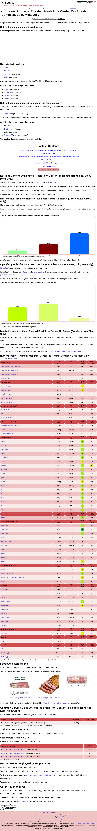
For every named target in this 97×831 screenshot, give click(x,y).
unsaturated (36, 272)
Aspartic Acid (9, 92)
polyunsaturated (6, 275)
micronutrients (51, 183)
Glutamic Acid (5, 457)
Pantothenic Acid (6, 541)
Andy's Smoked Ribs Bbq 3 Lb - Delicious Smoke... (48, 698)
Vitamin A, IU (4, 569)
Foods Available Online (48, 153)
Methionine (4, 481)
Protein (3, 518)
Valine (6, 77)
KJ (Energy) (4, 657)
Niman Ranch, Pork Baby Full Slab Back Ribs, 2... (20, 698)
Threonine (7, 71)
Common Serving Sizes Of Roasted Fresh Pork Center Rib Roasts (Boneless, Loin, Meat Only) (48, 156)
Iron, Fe (3, 597)
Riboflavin (4, 545)
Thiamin (3, 549)
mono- (83, 272)
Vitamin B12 (4, 553)
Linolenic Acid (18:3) (7, 433)
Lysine (3, 478)
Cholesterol (4, 633)
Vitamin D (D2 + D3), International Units (12, 577)
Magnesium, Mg (5, 601)
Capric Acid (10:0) (6, 386)
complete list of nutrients (57, 351)
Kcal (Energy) (5, 653)
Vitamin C (3, 561)
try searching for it (74, 351)
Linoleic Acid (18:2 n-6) (7, 430)
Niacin (2, 537)
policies (67, 815)
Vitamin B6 (4, 557)
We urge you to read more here (85, 823)
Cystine (6, 98)
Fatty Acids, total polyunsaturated (10, 370)
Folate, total (4, 533)
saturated (25, 272)
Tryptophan (8, 129)
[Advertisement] (48, 48)
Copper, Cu (4, 593)
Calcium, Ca (4, 589)
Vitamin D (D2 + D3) (7, 573)
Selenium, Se (5, 617)
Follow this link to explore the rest (55, 703)
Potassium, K (5, 613)
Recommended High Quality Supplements (48, 163)
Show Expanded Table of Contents (48, 169)
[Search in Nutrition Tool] (44, 19)
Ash (2, 649)
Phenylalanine (5, 486)
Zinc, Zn (3, 625)
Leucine (7, 89)
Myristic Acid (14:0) (6, 394)
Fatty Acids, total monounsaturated (11, 366)
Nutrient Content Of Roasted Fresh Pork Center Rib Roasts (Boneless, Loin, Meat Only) (48, 150)
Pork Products (14, 358)
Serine (3, 494)
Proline (3, 490)
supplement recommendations (41, 775)
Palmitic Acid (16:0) (6, 398)
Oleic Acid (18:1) (6, 410)
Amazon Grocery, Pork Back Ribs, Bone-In (77, 686)
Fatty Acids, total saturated (8, 374)
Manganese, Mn (5, 605)
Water (2, 641)
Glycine (6, 95)
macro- (39, 183)
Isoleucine (7, 74)
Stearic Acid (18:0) (6, 402)
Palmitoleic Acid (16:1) (7, 414)
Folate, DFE (8, 135)
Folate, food (8, 114)
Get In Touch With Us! (48, 166)
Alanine (3, 441)
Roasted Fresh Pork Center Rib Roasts (13, 750)
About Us (52, 812)
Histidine (7, 68)
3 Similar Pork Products (48, 160)
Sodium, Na (4, 621)
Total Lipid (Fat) (5, 378)
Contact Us (22, 801)
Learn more (73, 8)
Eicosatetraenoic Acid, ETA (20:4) (10, 425)
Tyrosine (3, 506)
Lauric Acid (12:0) (6, 390)
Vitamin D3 (4, 581)
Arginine (3, 445)
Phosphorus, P (5, 609)
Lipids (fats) (4, 268)
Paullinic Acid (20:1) (6, 418)
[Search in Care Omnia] (82, 2)
